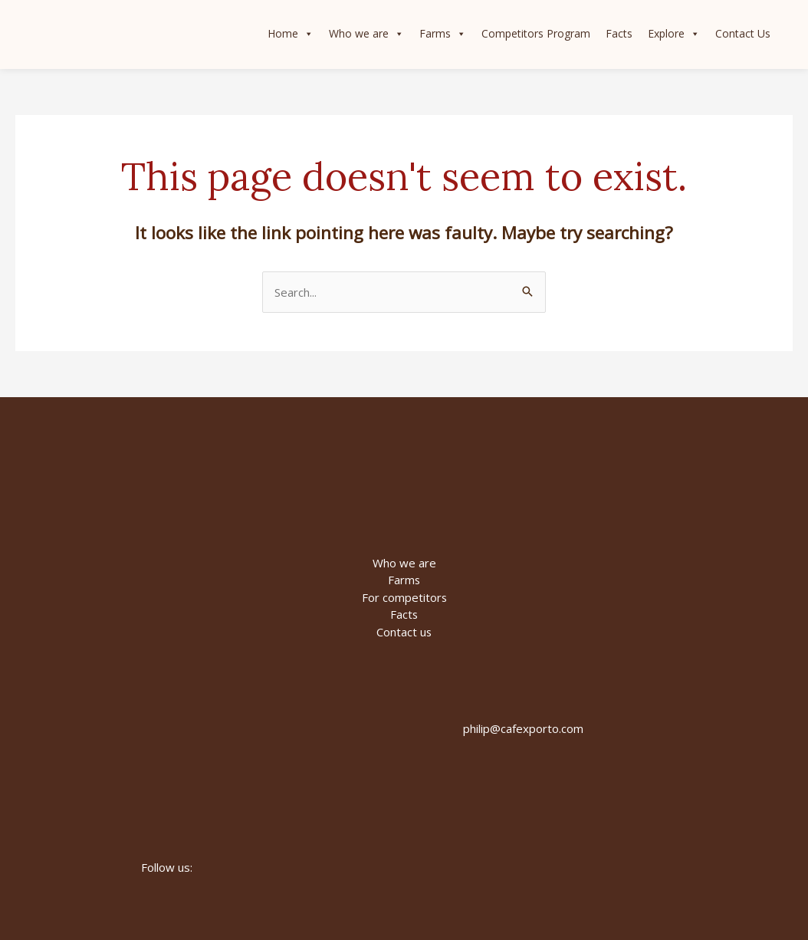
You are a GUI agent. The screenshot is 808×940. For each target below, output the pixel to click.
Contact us (404, 631)
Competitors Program (535, 34)
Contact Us (742, 34)
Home (290, 35)
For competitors (404, 597)
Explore (673, 35)
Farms (442, 35)
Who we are (365, 35)
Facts (618, 34)
